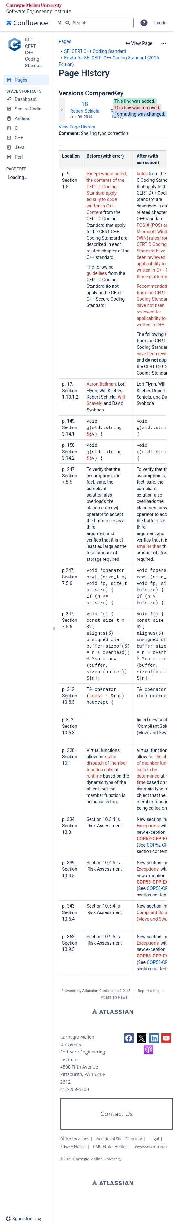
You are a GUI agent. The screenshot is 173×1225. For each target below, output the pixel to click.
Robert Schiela (84, 111)
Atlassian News (114, 997)
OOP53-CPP (158, 888)
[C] (26, 128)
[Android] (26, 118)
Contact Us (116, 1113)
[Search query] (98, 23)
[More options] (164, 43)
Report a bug (149, 991)
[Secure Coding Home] (26, 109)
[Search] (67, 22)
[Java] (26, 147)
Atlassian (112, 1011)
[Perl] (26, 157)
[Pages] (26, 80)
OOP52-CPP (158, 845)
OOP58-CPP (158, 962)
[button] (144, 23)
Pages (65, 41)
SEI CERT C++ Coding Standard (95, 51)
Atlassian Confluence (100, 991)
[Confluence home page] (27, 23)
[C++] (26, 138)
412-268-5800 (74, 1089)
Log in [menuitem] (160, 22)
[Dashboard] (26, 99)
